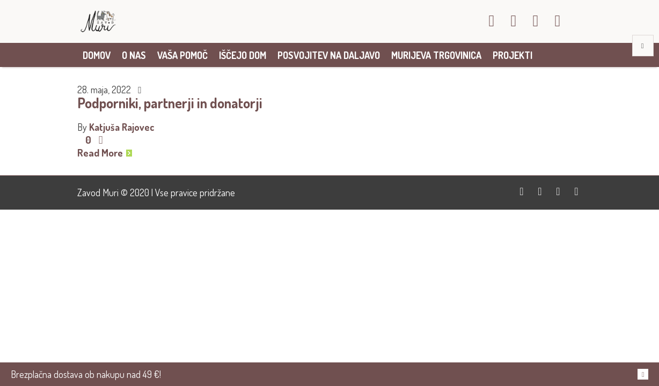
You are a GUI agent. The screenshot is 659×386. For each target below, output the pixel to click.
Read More (104, 152)
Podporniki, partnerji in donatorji (169, 103)
